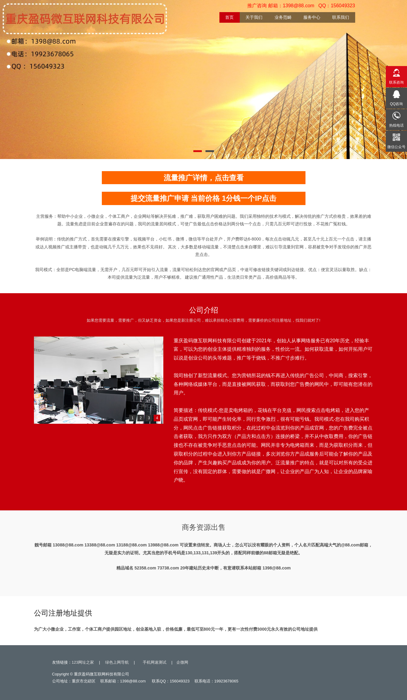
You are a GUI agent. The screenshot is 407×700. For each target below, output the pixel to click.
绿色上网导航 (117, 662)
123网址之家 (83, 662)
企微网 (182, 662)
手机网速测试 (154, 662)
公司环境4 (47, 416)
